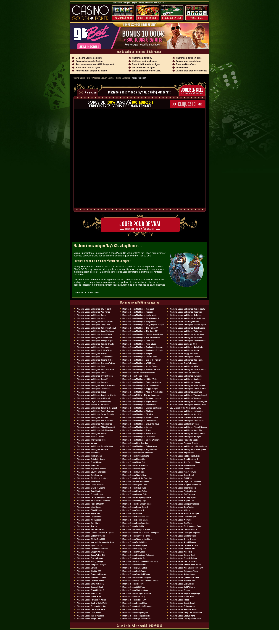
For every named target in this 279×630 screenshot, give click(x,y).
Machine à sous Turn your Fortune (136, 536)
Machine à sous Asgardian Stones (91, 469)
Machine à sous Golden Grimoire (91, 536)
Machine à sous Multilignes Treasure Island (188, 395)
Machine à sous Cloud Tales (134, 488)
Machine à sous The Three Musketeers (138, 373)
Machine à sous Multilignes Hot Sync (185, 437)
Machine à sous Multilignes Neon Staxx (139, 344)
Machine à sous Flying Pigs (134, 501)
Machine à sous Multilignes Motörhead (93, 398)
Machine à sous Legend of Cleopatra (185, 481)
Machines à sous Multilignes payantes (139, 302)
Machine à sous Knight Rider (89, 619)
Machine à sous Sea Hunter (88, 453)
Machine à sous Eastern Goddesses (137, 453)
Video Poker (196, 18)
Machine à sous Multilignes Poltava (185, 382)
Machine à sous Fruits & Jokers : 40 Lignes (140, 533)
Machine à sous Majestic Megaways (185, 593)
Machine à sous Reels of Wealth (90, 504)
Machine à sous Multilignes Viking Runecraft (96, 427)
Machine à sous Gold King (181, 478)
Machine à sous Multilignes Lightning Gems (188, 446)
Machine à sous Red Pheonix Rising (185, 462)
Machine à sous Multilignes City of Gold (94, 309)
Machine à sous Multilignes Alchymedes (139, 405)
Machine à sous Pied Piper (133, 469)
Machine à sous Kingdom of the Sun (185, 485)
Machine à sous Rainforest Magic (184, 571)
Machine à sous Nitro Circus (89, 507)
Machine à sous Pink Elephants (135, 456)
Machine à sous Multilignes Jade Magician (95, 430)
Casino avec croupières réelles (191, 70)
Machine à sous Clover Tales (134, 491)
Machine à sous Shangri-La (133, 459)
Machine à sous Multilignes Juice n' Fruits (188, 370)
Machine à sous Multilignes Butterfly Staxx (95, 446)
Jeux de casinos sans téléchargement (95, 64)
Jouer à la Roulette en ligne (146, 64)
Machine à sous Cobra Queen (182, 606)
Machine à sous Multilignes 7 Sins (136, 430)
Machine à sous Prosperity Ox (135, 613)
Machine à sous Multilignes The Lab (185, 357)
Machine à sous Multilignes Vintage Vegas (95, 341)
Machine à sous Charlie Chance (90, 581)
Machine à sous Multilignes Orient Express (188, 450)
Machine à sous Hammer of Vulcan (91, 600)
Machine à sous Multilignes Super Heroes (139, 402)
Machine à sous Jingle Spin (88, 513)
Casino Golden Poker (81, 78)
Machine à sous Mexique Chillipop (184, 504)
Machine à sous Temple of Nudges (91, 565)
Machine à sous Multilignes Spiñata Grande (95, 344)
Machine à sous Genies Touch (135, 376)
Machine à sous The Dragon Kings (136, 504)
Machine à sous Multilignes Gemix (184, 350)
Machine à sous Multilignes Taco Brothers (94, 357)
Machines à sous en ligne (189, 58)
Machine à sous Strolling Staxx (183, 536)
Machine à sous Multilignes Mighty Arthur (139, 450)
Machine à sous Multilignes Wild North (186, 360)
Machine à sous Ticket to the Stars (137, 539)
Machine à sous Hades (179, 600)
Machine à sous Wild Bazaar (89, 520)
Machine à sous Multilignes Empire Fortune (95, 411)
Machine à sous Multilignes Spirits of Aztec (188, 389)
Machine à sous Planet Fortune (183, 472)
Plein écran (91, 92)
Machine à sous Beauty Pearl (182, 603)
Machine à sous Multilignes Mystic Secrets (140, 366)
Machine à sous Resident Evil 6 (183, 609)
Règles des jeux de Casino (89, 61)
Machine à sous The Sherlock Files (92, 440)
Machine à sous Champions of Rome (92, 549)
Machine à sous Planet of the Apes (184, 513)
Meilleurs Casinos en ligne (89, 58)
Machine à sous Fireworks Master (184, 440)
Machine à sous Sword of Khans (136, 574)
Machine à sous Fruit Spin (133, 472)
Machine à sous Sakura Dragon (90, 558)
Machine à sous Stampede (133, 510)
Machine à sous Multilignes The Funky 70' (140, 328)
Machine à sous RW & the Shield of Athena (140, 581)
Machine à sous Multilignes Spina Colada (139, 446)
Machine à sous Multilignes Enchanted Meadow (142, 347)
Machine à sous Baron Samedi (135, 507)
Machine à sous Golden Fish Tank (184, 424)
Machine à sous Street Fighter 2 (90, 590)
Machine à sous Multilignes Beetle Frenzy (94, 334)
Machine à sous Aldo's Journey (183, 574)
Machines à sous (123, 18)
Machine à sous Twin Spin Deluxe (91, 459)
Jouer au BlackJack (186, 64)
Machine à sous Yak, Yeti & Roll (90, 529)
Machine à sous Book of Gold (134, 603)
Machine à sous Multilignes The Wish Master (141, 338)
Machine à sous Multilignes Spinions (185, 379)
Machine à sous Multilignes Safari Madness (95, 331)
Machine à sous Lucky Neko (182, 584)
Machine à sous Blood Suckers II (184, 459)
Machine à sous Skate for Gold (135, 590)
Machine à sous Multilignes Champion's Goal (96, 363)
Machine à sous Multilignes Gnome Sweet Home (142, 334)
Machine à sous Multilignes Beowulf (92, 379)
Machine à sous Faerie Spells (134, 545)
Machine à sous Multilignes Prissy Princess (188, 427)
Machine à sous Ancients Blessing (137, 606)
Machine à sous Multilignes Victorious (186, 331)
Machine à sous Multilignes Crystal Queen (95, 376)
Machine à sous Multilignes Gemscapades (95, 322)
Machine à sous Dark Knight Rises (184, 322)
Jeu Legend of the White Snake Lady (185, 408)
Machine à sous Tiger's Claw (134, 475)
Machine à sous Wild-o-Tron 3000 (91, 539)
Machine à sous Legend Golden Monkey (94, 402)
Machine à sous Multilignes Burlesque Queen (141, 382)
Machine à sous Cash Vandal (89, 613)
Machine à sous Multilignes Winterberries (94, 424)
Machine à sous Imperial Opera (183, 488)
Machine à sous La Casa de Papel (91, 609)
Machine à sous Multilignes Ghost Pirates (187, 318)
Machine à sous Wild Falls (181, 552)
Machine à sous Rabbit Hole (182, 597)
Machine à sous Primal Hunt (89, 597)
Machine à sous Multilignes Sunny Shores (187, 434)
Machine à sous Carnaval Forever (184, 545)
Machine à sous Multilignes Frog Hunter (139, 322)
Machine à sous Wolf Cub (180, 520)
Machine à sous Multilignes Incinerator (186, 411)
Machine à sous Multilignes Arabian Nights (188, 325)
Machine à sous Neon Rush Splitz (136, 577)
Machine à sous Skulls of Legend (91, 488)
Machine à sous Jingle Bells (182, 453)
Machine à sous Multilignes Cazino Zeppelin (95, 414)
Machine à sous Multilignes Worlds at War (187, 309)
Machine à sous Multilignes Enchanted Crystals (142, 350)
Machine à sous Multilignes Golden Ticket (94, 350)
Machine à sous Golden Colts (134, 494)
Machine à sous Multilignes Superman (186, 312)
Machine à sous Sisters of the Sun (91, 606)
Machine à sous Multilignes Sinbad (92, 373)
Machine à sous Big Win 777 (89, 571)
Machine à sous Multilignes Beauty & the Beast (97, 408)
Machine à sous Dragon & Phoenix (91, 574)
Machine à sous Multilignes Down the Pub (187, 386)
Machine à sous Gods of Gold (89, 593)
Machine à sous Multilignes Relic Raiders (187, 328)
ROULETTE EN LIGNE (148, 18)
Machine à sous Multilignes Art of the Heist (140, 386)
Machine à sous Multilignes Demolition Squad (96, 328)
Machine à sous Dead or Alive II (183, 561)
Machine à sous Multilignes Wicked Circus (140, 418)
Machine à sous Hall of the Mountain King (140, 561)
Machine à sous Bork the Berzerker (137, 478)
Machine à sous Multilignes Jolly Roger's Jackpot (143, 325)
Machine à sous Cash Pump (134, 571)
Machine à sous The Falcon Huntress (92, 478)
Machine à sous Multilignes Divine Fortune (188, 405)
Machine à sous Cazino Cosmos (183, 529)
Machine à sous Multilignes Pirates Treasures (96, 386)
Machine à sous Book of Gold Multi (92, 603)
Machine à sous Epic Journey (89, 475)
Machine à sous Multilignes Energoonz (93, 347)
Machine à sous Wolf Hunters (182, 494)
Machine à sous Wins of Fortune (90, 437)
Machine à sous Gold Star (88, 466)
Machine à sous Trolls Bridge (134, 542)
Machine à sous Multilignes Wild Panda (93, 312)
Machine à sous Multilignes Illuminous (186, 376)
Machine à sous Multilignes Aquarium (186, 392)
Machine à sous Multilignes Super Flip (186, 430)
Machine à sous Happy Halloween (184, 354)
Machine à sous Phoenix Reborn (183, 558)
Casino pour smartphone (188, 61)
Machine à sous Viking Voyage (90, 561)
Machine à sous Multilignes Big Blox (137, 411)
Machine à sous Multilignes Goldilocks (138, 437)
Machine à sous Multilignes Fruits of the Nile (141, 370)
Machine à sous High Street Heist (136, 619)
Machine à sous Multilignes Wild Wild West (95, 421)
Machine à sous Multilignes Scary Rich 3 (94, 325)
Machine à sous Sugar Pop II (182, 475)
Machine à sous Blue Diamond (135, 466)
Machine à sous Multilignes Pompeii (137, 312)
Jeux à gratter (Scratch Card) (146, 70)
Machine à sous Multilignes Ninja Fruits (186, 347)
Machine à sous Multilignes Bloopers (92, 382)
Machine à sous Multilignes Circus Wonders (141, 440)
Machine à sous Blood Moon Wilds (91, 577)
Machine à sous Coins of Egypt (183, 517)
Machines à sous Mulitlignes (119, 78)
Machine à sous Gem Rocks (181, 469)
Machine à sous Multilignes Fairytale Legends (141, 398)
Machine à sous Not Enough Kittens (185, 456)
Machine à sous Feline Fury (134, 600)
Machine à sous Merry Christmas (136, 529)
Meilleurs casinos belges (144, 61)
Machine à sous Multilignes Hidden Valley (139, 379)
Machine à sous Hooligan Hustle (136, 616)
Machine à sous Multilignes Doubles (185, 414)
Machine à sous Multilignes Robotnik (92, 418)
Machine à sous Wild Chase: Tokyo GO (186, 568)
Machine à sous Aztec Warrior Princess (93, 501)
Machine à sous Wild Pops (133, 587)
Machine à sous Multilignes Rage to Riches (95, 360)
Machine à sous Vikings (180, 510)
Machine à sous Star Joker (133, 552)
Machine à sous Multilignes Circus (91, 392)
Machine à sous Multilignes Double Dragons (188, 402)
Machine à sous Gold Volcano (182, 587)
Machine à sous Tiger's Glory (89, 545)
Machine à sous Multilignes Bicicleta (137, 414)
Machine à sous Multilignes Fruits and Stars (95, 370)
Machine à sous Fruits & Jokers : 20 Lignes (95, 533)
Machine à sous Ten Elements (89, 456)
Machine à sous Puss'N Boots (89, 462)
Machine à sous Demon (87, 568)
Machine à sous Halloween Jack (135, 517)
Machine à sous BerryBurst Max (135, 523)
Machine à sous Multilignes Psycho (92, 354)
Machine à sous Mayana (87, 443)
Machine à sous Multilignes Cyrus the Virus (140, 424)
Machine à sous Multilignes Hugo (91, 318)
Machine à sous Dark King (133, 597)
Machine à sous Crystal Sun (134, 558)
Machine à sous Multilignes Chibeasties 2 (139, 421)
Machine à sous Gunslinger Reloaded (138, 555)
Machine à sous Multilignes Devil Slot (138, 341)
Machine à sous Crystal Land (134, 485)
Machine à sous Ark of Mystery (183, 542)
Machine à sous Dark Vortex (182, 507)
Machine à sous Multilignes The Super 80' (139, 331)
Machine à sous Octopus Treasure (136, 593)
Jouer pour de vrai (139, 224)
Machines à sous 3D (142, 58)
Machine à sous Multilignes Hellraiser (186, 315)
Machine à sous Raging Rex (134, 549)
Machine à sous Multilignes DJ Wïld (185, 366)
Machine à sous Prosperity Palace (136, 497)
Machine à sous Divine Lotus (134, 568)
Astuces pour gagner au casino (91, 70)
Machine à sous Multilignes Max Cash (138, 309)
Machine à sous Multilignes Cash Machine (188, 341)
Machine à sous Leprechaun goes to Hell (94, 497)
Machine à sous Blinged (180, 590)
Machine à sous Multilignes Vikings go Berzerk (142, 408)
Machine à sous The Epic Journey (184, 373)
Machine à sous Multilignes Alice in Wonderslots (143, 392)
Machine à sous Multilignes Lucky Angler (139, 315)
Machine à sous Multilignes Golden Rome (94, 338)
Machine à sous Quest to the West (184, 577)
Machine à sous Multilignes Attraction (186, 338)
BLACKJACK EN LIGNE (172, 18)
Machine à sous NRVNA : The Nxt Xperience (140, 395)
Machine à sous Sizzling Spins (183, 497)
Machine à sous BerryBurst (88, 523)
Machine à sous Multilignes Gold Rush (93, 389)
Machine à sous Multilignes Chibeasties (186, 421)
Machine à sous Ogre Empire (89, 491)
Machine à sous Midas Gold (88, 481)
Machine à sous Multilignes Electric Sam (139, 357)
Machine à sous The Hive (133, 584)
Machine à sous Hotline (132, 513)
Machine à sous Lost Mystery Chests (185, 619)
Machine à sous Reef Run (180, 523)
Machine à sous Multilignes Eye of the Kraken (141, 360)
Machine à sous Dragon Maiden (90, 552)
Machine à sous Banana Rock (182, 555)
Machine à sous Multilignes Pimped (137, 354)
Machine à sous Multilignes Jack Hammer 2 (140, 318)
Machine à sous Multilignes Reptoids (92, 450)
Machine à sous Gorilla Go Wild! (183, 344)
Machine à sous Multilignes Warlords (185, 398)
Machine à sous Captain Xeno (182, 616)
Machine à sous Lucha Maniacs (90, 485)
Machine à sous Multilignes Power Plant (139, 434)
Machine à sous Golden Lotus (182, 466)
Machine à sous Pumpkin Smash (184, 443)
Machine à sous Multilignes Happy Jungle (140, 389)
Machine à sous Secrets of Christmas (93, 405)
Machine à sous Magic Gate (134, 462)
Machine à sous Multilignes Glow (91, 366)
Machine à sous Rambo (132, 609)
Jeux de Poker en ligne (143, 67)
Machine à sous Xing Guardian (135, 443)
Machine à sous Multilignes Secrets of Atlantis (96, 395)
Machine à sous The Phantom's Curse (186, 526)
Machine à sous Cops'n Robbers (183, 363)
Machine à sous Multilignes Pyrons (92, 434)
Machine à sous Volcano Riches (135, 481)
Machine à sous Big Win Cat (182, 501)
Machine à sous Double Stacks (135, 520)
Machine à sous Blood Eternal (89, 510)
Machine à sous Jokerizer (88, 526)
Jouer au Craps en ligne (88, 67)
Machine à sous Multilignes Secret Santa (187, 334)
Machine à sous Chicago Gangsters (185, 533)
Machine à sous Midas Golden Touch (185, 565)
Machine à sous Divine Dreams (183, 539)
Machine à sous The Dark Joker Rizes (186, 418)
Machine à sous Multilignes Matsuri (137, 427)
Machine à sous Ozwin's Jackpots (91, 472)
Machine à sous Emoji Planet (89, 517)
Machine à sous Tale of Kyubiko (90, 616)
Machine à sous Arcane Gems (182, 581)
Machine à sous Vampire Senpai (90, 584)
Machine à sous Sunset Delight (90, 494)
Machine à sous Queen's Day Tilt (91, 555)
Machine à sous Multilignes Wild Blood (138, 363)
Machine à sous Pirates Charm (183, 491)
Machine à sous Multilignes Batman (92, 315)
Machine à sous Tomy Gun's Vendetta (186, 613)
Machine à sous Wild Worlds (134, 565)
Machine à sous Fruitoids (133, 526)
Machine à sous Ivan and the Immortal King (95, 542)
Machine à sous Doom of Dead (90, 587)
